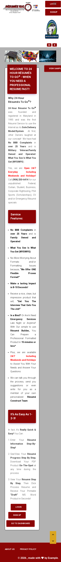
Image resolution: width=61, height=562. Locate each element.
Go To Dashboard (20, 523)
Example (53, 557)
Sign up (17, 515)
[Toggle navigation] (55, 3)
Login (18, 507)
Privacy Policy (28, 549)
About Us (10, 549)
